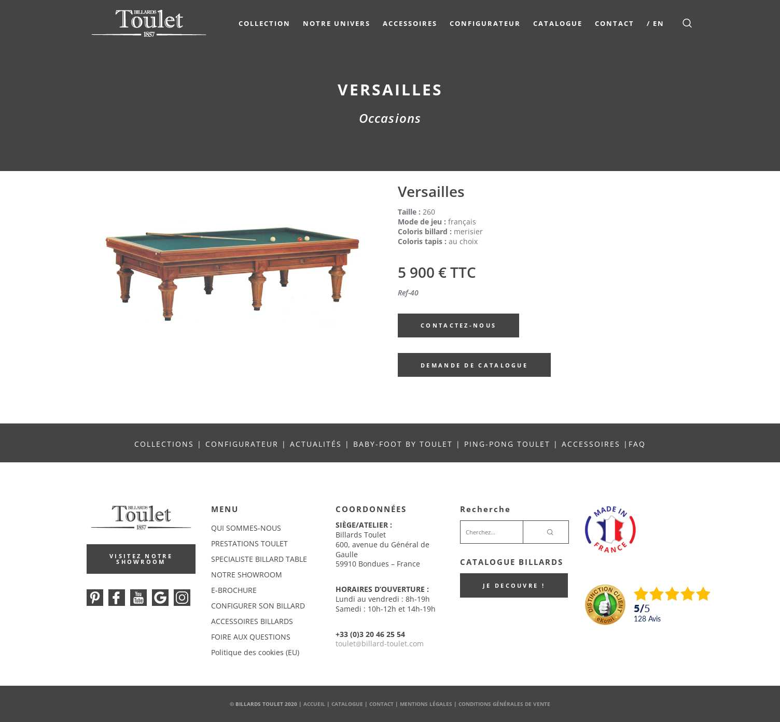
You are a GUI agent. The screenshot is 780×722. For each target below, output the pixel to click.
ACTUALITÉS (316, 444)
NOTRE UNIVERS (336, 23)
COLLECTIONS (164, 444)
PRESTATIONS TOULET (249, 543)
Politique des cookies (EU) (255, 652)
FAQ (637, 444)
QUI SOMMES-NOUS (246, 528)
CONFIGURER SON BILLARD (258, 606)
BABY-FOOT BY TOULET (403, 444)
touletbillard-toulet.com (380, 643)
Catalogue (557, 23)
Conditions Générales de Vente (504, 703)
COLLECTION (264, 23)
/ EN (655, 23)
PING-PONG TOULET (507, 444)
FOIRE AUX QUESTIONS (250, 637)
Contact (614, 23)
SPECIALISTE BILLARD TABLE (259, 559)
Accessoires (410, 23)
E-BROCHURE (234, 590)
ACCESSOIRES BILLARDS (252, 621)
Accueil (314, 703)
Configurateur (485, 23)
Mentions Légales (426, 703)
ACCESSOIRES (591, 444)
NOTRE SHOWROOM (246, 574)
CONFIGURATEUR (243, 444)
